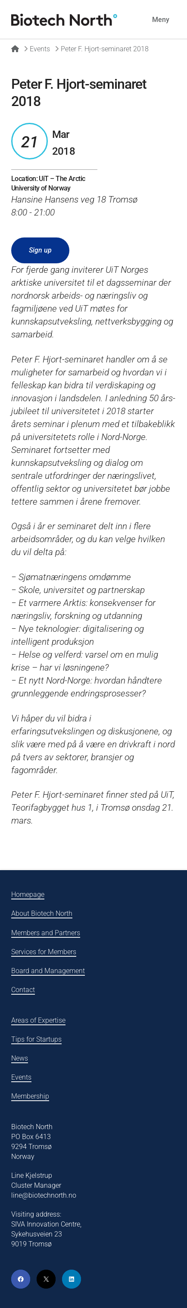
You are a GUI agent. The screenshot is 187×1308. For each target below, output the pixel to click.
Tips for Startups (36, 1039)
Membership (30, 1096)
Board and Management (48, 971)
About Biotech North (41, 913)
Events (21, 1077)
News (19, 1058)
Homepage (27, 894)
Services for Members (43, 952)
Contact (23, 990)
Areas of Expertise (38, 1020)
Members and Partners (45, 933)
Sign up (40, 250)
